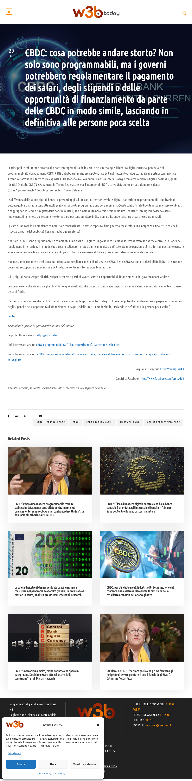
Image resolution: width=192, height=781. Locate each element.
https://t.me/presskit (172, 371)
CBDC (76, 424)
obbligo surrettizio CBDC (163, 424)
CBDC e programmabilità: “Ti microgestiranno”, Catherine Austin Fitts (77, 346)
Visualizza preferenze (85, 764)
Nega (53, 764)
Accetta (21, 764)
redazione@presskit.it (158, 727)
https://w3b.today (47, 337)
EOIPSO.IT (166, 716)
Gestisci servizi (14, 753)
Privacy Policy (59, 773)
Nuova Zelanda (130, 424)
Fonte (11, 318)
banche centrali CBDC (50, 424)
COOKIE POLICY (106, 752)
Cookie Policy (45, 773)
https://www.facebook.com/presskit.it (162, 380)
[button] (98, 725)
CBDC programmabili (99, 424)
